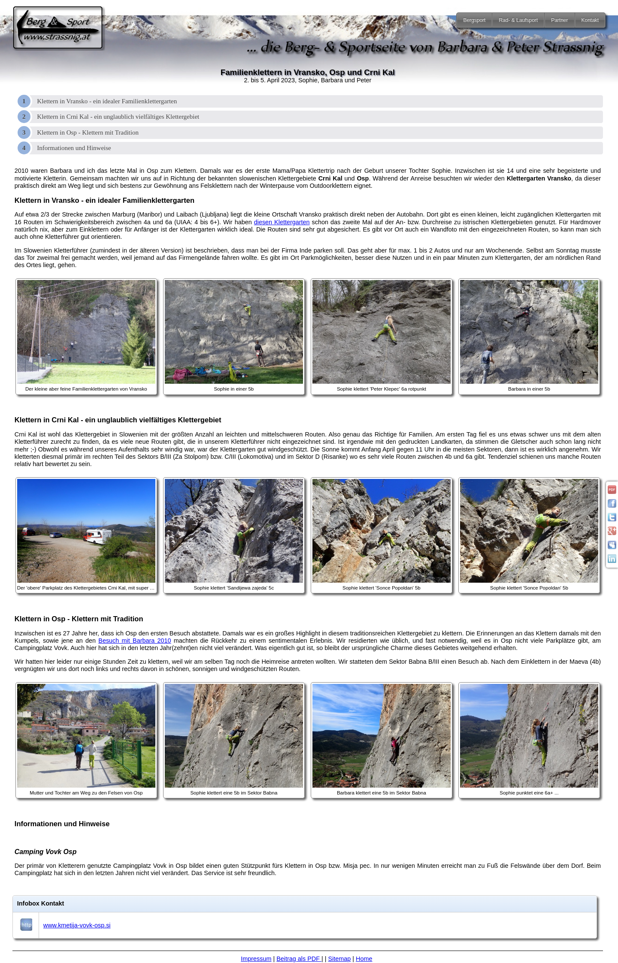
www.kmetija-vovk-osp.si (77, 925)
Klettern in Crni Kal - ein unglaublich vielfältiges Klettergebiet (118, 116)
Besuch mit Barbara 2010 (134, 640)
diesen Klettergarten (282, 222)
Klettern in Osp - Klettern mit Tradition (88, 132)
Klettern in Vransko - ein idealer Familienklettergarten (107, 101)
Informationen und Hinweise (74, 147)
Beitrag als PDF (298, 958)
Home (364, 958)
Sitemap (339, 958)
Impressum (256, 958)
